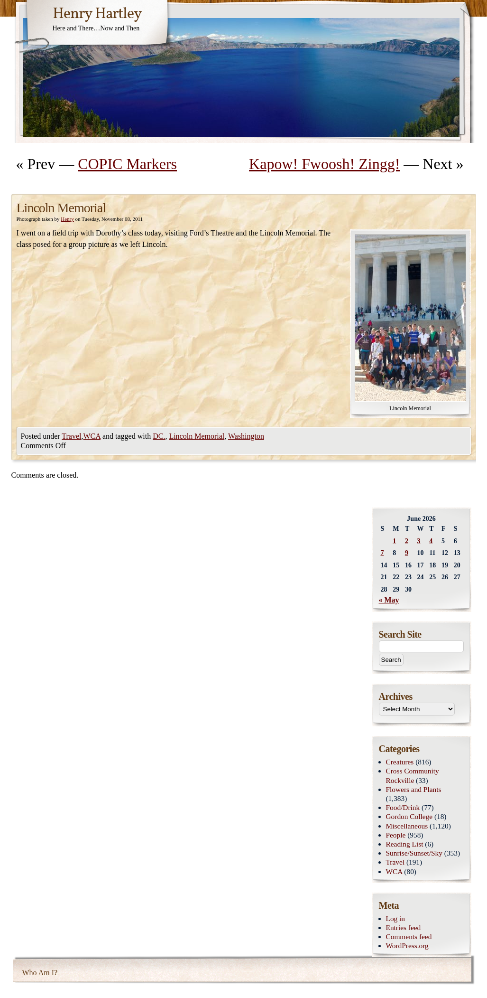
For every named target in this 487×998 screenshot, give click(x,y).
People (396, 835)
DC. (159, 436)
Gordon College (409, 816)
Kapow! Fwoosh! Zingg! (324, 163)
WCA (92, 436)
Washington (246, 436)
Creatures (400, 762)
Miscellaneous (407, 826)
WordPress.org (407, 946)
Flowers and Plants (413, 789)
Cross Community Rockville (412, 775)
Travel (71, 436)
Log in (395, 918)
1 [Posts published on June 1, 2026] (394, 541)
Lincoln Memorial (196, 436)
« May (389, 600)
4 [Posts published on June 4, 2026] (430, 541)
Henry (67, 219)
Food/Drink (403, 807)
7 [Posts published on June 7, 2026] (382, 552)
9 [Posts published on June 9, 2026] (406, 552)
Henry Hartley (97, 14)
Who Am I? (40, 973)
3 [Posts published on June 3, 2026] (419, 541)
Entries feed (403, 927)
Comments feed (409, 936)
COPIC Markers (127, 163)
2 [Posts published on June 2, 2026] (406, 541)
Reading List (404, 844)
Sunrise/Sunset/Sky (414, 853)
